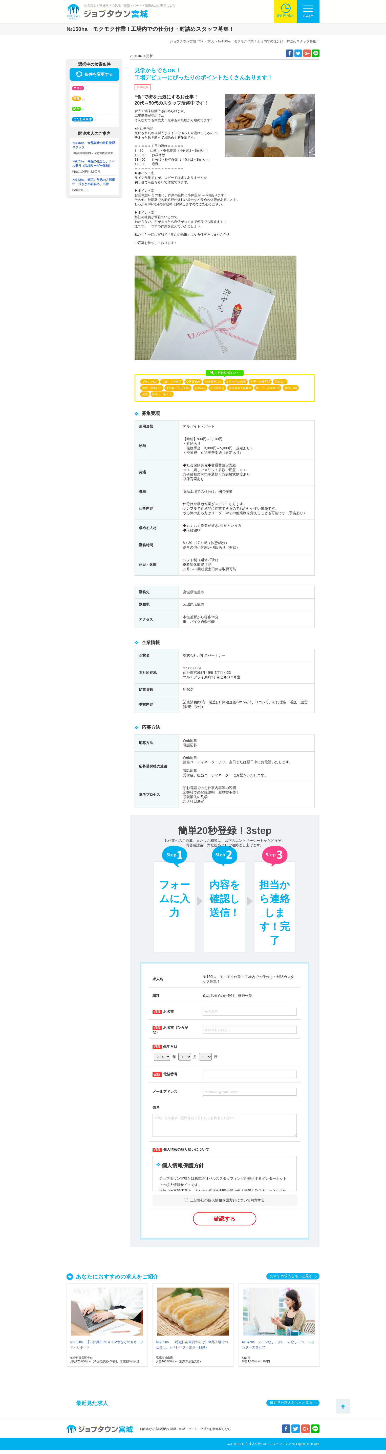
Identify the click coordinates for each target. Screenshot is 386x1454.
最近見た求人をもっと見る (291, 1406)
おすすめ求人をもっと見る (291, 1280)
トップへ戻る (343, 1406)
